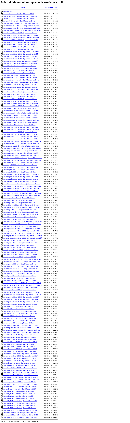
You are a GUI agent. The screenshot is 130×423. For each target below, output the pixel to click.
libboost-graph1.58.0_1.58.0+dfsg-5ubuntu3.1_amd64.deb (20, 243)
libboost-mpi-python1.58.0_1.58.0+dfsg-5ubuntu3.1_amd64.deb (21, 330)
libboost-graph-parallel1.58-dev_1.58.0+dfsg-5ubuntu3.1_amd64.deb (23, 235)
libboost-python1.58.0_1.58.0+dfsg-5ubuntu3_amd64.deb (20, 264)
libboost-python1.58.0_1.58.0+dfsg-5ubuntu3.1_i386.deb (19, 276)
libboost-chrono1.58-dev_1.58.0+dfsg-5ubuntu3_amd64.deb (20, 103)
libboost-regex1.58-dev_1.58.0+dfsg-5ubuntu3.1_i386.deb (20, 384)
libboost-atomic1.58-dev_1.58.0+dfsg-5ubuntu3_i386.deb (20, 33)
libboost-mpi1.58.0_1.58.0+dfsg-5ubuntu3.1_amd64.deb (19, 210)
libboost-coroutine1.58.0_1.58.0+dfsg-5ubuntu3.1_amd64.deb (21, 129)
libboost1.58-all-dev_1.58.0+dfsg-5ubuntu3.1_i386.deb (19, 18)
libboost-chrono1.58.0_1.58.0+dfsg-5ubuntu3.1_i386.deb (19, 94)
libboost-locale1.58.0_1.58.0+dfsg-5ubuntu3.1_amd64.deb (20, 349)
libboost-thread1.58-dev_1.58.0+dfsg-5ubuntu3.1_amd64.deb (21, 214)
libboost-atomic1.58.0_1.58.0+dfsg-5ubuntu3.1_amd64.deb (20, 47)
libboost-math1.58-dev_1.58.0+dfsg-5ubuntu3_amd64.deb (20, 417)
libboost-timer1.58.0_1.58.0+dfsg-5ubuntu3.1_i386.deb (19, 73)
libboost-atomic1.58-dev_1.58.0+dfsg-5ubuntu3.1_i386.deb (20, 35)
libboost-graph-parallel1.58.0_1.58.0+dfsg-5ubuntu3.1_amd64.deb (22, 221)
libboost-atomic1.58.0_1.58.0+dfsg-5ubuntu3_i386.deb (19, 44)
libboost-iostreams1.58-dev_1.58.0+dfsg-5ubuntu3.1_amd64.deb (22, 186)
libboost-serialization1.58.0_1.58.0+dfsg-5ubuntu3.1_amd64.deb (22, 259)
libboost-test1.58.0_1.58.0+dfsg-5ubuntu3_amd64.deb (19, 316)
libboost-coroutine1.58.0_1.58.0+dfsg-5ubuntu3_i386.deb (20, 132)
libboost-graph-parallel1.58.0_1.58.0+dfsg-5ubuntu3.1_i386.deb (21, 228)
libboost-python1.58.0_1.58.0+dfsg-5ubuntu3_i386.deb (19, 273)
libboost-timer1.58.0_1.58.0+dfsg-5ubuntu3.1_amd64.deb (20, 68)
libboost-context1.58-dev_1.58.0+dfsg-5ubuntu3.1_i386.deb (20, 110)
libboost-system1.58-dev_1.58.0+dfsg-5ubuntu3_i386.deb (20, 56)
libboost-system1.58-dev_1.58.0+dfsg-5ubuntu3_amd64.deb (20, 54)
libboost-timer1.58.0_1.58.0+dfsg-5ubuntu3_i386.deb (18, 70)
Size (56, 7)
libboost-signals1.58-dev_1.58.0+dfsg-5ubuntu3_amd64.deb (20, 176)
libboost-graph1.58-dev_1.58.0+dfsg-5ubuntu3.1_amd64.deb (20, 250)
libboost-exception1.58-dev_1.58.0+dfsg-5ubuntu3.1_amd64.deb (22, 30)
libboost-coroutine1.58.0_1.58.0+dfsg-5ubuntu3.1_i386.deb (20, 134)
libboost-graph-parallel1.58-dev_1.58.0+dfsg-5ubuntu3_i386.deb (22, 233)
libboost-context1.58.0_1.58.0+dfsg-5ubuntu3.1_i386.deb (20, 122)
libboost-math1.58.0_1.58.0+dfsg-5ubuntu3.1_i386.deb (19, 346)
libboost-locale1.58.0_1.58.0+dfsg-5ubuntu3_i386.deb (19, 363)
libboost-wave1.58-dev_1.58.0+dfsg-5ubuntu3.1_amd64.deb (20, 356)
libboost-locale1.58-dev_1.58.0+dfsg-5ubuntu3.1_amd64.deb (21, 379)
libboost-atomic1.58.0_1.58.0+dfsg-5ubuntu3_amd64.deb (19, 42)
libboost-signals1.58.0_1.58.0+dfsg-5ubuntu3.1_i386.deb (19, 172)
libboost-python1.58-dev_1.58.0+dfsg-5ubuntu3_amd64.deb (20, 299)
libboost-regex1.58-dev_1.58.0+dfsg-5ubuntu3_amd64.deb (20, 372)
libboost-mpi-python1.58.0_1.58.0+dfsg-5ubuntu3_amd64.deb (21, 332)
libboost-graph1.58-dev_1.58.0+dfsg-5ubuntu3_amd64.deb (20, 252)
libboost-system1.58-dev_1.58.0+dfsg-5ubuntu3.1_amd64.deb (21, 51)
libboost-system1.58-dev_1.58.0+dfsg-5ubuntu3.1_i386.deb (20, 59)
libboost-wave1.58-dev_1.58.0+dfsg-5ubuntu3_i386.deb (19, 360)
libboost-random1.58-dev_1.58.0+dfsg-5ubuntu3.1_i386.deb (20, 75)
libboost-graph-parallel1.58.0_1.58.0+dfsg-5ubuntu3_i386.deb (21, 226)
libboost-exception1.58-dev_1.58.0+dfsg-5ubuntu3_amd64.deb (21, 28)
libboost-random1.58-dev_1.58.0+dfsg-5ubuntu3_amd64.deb (20, 82)
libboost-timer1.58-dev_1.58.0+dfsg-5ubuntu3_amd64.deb (20, 63)
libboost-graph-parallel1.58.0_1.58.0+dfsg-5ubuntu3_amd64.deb (22, 224)
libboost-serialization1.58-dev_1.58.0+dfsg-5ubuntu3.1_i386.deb (22, 294)
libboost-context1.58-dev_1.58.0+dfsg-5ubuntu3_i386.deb (20, 115)
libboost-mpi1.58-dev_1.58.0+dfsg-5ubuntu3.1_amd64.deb (20, 287)
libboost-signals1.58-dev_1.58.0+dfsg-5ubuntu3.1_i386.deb (20, 179)
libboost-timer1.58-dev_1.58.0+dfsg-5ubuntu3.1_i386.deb (20, 87)
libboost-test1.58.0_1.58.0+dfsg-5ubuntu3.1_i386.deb (18, 309)
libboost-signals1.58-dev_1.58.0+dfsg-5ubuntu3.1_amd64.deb (21, 174)
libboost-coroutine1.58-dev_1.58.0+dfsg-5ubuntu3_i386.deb (20, 136)
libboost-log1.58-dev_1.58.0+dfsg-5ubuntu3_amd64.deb (19, 403)
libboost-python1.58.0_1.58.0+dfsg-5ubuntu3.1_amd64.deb (20, 266)
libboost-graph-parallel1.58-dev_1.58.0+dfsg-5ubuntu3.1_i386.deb (22, 231)
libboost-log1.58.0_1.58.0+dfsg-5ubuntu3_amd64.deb (18, 391)
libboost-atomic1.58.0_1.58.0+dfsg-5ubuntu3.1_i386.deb (19, 49)
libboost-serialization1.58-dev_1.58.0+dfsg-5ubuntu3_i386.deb (21, 292)
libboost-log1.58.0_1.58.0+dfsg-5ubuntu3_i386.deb (18, 396)
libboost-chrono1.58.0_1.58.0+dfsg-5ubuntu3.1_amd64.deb (20, 89)
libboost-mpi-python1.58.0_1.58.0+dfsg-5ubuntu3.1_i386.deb (21, 327)
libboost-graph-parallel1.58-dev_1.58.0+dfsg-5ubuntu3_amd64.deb (22, 238)
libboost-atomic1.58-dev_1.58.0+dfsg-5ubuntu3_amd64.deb (20, 40)
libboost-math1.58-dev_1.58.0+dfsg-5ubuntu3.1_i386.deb (20, 410)
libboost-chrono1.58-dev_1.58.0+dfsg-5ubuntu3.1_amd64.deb (21, 106)
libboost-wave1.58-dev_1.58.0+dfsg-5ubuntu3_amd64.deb (20, 353)
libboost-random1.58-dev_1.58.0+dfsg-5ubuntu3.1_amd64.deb (21, 80)
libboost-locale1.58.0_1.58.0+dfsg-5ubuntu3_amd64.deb (19, 351)
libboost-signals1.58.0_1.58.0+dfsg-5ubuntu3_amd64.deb (20, 165)
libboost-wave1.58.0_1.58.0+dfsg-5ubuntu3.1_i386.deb (19, 320)
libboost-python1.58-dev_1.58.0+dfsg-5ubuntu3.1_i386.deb (20, 302)
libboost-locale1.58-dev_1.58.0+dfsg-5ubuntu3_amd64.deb (20, 377)
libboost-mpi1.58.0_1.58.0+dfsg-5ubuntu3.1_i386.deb (19, 198)
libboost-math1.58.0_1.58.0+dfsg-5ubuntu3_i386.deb (18, 344)
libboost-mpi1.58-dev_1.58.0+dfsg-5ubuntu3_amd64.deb (19, 290)
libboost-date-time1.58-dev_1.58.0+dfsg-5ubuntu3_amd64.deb (21, 162)
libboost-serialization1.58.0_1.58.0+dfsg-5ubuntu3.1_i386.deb (21, 271)
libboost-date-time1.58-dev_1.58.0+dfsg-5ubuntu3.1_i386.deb (21, 155)
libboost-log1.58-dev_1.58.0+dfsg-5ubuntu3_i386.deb (19, 405)
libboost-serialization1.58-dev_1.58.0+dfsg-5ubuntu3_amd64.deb (22, 283)
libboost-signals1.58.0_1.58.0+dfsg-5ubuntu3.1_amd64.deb (20, 167)
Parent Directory (8, 11)
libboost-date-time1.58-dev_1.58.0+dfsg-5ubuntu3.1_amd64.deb (22, 160)
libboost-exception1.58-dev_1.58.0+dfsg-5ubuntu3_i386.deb (20, 23)
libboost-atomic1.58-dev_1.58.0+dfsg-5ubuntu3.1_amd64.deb (21, 37)
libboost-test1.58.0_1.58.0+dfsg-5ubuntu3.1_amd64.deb (19, 318)
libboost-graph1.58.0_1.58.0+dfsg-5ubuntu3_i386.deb (18, 245)
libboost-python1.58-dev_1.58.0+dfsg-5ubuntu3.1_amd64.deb (21, 297)
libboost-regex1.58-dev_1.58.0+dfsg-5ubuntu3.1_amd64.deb (20, 375)
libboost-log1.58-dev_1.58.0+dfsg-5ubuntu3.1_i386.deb (19, 408)
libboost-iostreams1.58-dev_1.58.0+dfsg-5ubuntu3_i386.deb (20, 191)
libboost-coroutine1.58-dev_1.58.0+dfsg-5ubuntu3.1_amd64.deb (22, 141)
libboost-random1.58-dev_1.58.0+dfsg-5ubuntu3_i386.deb (20, 77)
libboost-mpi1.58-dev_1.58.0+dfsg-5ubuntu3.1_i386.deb (19, 280)
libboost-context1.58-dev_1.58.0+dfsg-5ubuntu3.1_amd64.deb (21, 120)
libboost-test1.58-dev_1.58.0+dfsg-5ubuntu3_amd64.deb (19, 339)
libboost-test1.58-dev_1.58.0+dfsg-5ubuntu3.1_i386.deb (19, 337)
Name (23, 7)
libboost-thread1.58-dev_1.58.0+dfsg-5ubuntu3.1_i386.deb (20, 217)
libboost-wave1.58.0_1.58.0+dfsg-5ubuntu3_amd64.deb (19, 311)
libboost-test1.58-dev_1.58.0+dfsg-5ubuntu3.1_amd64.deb (20, 342)
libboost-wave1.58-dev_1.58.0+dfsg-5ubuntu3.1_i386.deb (20, 358)
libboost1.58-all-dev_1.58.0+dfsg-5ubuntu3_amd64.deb (19, 21)
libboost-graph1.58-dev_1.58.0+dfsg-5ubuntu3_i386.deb (19, 257)
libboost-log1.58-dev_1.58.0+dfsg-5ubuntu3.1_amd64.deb (20, 401)
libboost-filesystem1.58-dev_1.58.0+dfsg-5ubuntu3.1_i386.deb (21, 207)
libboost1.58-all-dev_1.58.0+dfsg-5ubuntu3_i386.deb (18, 14)
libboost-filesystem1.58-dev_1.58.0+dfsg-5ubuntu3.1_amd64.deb (22, 193)
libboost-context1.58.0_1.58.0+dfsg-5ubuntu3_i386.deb (19, 125)
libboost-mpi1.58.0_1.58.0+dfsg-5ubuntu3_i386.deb (18, 200)
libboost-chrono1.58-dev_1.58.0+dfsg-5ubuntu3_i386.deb (20, 99)
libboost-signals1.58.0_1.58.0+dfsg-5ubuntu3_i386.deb (19, 169)
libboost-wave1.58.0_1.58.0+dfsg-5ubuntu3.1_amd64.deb (20, 313)
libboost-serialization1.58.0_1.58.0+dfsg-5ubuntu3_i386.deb (20, 268)
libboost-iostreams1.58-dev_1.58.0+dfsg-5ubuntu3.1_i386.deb (21, 188)
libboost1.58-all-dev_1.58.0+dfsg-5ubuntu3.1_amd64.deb (20, 16)
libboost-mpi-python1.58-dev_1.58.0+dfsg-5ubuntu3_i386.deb (21, 146)
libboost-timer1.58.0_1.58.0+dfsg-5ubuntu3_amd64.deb (19, 66)
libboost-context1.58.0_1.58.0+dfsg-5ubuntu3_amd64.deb (20, 108)
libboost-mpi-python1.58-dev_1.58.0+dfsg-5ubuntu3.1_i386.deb (22, 148)
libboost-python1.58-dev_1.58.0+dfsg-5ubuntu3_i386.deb (20, 304)
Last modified (49, 7)
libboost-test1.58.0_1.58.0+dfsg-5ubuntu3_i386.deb (18, 306)
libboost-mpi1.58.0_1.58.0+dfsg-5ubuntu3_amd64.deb (19, 202)
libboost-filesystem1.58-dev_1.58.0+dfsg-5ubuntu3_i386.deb (21, 205)
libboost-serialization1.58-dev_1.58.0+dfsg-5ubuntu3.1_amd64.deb (22, 285)
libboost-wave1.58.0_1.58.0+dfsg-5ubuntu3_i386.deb (18, 323)
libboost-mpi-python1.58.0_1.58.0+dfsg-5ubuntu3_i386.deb (20, 325)
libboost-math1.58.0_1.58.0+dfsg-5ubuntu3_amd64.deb (19, 370)
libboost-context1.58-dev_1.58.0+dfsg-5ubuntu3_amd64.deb (20, 117)
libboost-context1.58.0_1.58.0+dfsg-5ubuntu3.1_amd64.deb (20, 113)
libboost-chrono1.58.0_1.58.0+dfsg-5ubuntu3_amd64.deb (20, 92)
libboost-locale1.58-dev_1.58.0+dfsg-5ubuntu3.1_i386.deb (20, 386)
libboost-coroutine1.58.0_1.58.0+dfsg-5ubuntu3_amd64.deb (20, 127)
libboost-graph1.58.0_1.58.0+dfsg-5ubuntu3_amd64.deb (19, 240)
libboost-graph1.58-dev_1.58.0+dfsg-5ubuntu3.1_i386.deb (20, 254)
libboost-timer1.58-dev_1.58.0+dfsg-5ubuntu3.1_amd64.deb (20, 61)
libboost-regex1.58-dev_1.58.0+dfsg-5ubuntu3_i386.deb (19, 382)
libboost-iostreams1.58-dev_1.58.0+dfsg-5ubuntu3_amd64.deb (21, 184)
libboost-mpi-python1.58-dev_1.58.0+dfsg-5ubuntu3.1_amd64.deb (22, 158)
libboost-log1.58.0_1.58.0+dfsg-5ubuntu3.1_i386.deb (18, 398)
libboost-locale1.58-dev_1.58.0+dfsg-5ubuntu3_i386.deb (19, 389)
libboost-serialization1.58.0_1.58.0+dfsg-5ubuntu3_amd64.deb (21, 261)
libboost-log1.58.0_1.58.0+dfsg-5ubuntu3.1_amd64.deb (19, 394)
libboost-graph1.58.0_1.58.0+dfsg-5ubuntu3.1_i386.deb (19, 247)
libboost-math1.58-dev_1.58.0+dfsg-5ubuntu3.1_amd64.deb (20, 415)
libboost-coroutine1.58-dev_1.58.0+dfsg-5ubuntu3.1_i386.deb (21, 139)
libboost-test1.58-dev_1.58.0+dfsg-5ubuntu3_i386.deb (19, 335)
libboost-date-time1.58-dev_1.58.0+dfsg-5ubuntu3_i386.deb (20, 153)
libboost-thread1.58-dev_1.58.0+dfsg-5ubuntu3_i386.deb (19, 219)
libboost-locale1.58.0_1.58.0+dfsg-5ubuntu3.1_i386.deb (19, 365)
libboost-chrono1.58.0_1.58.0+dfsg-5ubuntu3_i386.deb (19, 96)
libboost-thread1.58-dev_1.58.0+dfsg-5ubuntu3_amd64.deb (20, 212)
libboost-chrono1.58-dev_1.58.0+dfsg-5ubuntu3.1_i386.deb (20, 101)
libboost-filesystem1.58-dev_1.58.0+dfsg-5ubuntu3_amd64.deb (21, 195)
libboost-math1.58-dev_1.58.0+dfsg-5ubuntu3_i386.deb (19, 412)
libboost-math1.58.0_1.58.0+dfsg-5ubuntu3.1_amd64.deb (20, 368)
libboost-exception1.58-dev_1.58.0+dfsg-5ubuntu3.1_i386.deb (21, 25)
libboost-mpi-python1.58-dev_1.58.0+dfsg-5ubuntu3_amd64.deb (22, 151)
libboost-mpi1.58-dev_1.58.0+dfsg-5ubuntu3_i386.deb (19, 278)
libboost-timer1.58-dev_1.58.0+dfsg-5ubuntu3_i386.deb (19, 84)
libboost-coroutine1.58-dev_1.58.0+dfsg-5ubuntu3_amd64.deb (21, 143)
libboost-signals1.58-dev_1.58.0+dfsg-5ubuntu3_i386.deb (20, 181)
